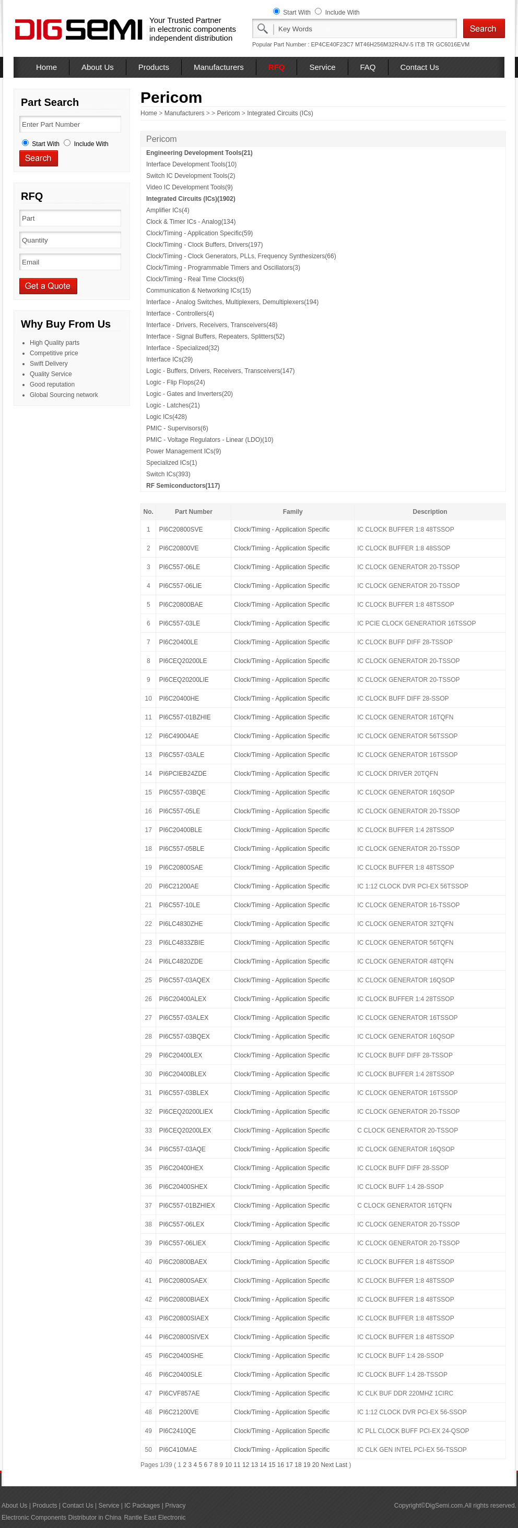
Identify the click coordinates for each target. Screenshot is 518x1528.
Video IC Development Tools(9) (189, 187)
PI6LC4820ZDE (181, 961)
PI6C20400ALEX (182, 999)
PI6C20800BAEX (183, 1262)
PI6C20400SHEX (183, 1186)
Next (327, 1465)
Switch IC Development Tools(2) (191, 175)
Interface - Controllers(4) (180, 313)
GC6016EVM (452, 44)
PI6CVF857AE (179, 1393)
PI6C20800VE (178, 548)
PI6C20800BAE (181, 604)
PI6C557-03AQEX (184, 980)
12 (245, 1465)
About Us (97, 67)
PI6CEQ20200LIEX (186, 1111)
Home (46, 67)
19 (306, 1465)
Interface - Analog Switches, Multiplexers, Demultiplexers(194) (232, 302)
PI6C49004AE (178, 736)
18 (298, 1465)
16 (280, 1465)
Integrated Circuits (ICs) (280, 113)
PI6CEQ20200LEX (185, 1130)
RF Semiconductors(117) (183, 485)
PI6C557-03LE (179, 623)
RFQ (276, 67)
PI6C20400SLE (180, 1374)
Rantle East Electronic (154, 1517)
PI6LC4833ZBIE (181, 942)
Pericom (228, 113)
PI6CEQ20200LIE (183, 679)
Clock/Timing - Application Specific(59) (199, 233)
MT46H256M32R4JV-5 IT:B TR (394, 44)
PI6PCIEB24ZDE (182, 773)
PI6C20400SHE (181, 1355)
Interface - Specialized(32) (182, 348)
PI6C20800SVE (181, 529)
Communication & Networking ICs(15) (198, 290)
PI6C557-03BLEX (183, 1093)
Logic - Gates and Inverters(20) (189, 394)
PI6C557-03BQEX (184, 1036)
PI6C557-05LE (179, 811)
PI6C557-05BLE (181, 848)
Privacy (175, 1505)
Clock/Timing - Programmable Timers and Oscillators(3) (223, 267)
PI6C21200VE (178, 1412)
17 (289, 1465)
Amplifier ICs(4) (168, 210)
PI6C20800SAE (181, 867)
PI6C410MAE (178, 1449)
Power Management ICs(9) (183, 451)
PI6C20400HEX (181, 1168)
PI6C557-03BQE (182, 792)
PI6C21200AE (178, 886)
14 (263, 1465)
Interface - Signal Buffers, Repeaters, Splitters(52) (215, 336)
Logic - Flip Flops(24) (175, 382)
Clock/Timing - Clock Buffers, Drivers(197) (204, 244)
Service (322, 67)
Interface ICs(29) (169, 359)
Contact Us (420, 67)
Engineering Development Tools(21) (199, 153)
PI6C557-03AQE (182, 1149)
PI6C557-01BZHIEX (187, 1205)
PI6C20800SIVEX (183, 1337)
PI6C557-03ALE (181, 755)
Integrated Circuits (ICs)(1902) (191, 198)
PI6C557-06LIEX (182, 1243)
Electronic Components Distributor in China (61, 1517)
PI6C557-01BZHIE (184, 717)
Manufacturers (219, 67)
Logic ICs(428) (166, 416)
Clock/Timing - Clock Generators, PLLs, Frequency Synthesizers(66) (241, 256)
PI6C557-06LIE (180, 585)
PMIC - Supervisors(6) (177, 428)
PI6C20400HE (179, 698)
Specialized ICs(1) (171, 462)
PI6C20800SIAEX (183, 1318)
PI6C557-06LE (179, 567)
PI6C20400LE (178, 642)
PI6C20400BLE (180, 830)
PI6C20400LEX (180, 1055)
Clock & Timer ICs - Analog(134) (191, 221)
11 (236, 1465)
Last (341, 1465)
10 (228, 1465)
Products (153, 67)
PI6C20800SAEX (183, 1280)
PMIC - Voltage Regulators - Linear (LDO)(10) (209, 439)
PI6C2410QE (177, 1431)
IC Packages (142, 1505)
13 (254, 1465)
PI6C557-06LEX (181, 1224)
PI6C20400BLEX (182, 1074)
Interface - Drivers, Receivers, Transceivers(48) (211, 325)
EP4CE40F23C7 (332, 44)
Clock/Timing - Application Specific (281, 529)
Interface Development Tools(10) (191, 164)
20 (315, 1465)
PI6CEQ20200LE (183, 661)
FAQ (368, 67)
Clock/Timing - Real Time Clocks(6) (195, 279)
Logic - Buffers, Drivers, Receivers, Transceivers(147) (220, 371)
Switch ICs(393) (168, 474)
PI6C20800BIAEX (183, 1299)
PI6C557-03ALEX (183, 1017)
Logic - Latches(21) (173, 405)
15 (271, 1465)
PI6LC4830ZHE (181, 924)
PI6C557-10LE (179, 905)
